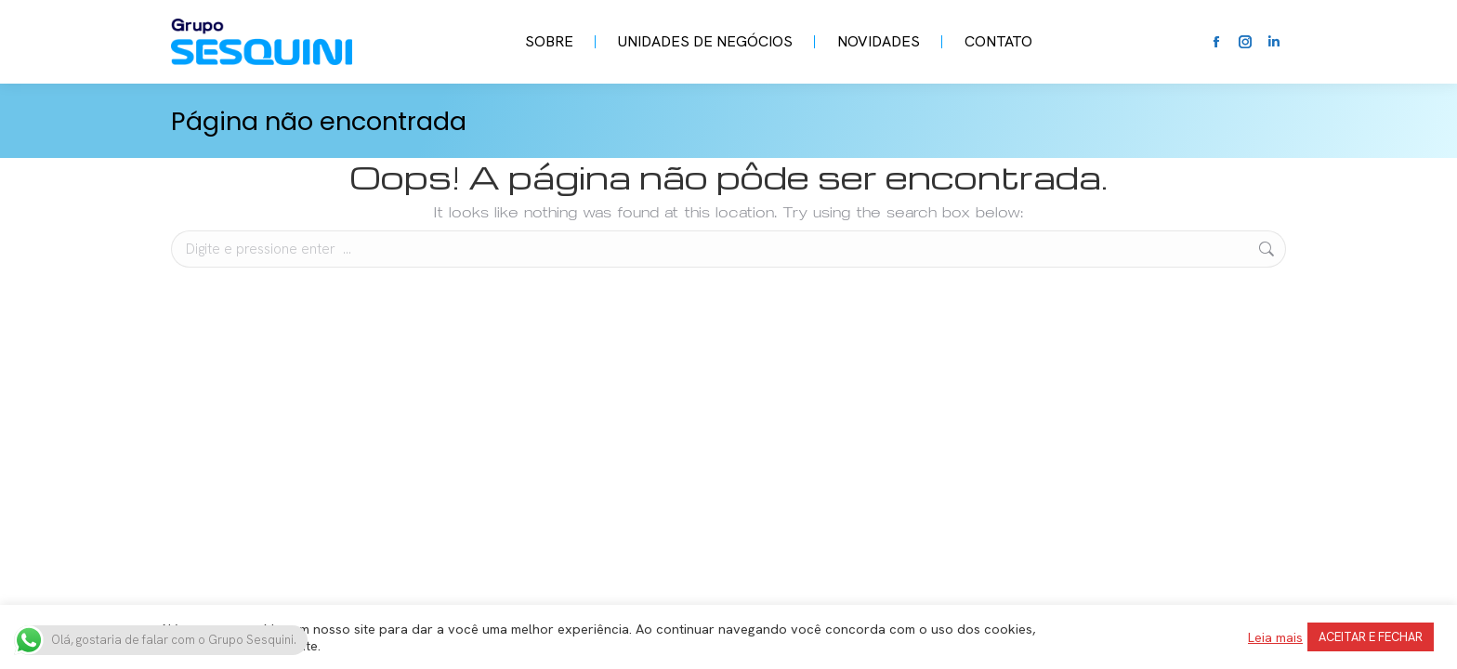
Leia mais (1275, 637)
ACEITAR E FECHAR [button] (1371, 637)
